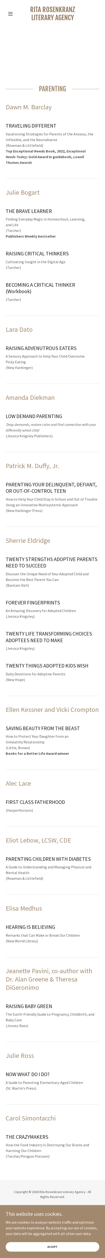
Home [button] (53, 1225)
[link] (52, 14)
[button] (13, 13)
